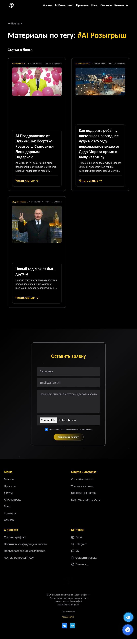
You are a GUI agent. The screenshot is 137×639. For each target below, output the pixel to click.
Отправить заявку (68, 437)
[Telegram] (72, 625)
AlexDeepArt (68, 617)
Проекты (82, 5)
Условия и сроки (82, 486)
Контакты (121, 5)
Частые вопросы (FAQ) (19, 557)
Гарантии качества (83, 493)
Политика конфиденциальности (25, 544)
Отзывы (106, 5)
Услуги (47, 5)
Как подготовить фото (85, 499)
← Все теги (15, 23)
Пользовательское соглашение (24, 551)
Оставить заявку (84, 557)
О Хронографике (15, 537)
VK (75, 551)
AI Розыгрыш (64, 5)
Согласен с (70, 429)
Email (77, 537)
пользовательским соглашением (76, 429)
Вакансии (79, 564)
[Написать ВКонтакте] (127, 629)
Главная (9, 479)
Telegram (79, 544)
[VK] (64, 625)
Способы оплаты (82, 479)
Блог (94, 5)
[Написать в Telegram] (128, 617)
